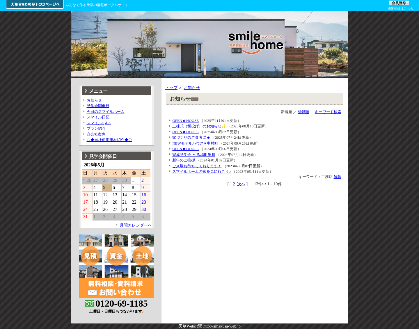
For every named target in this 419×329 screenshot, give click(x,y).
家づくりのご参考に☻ (191, 137)
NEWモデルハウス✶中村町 (195, 143)
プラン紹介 (96, 128)
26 (88, 180)
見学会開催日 (98, 106)
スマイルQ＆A (99, 123)
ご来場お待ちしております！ (196, 166)
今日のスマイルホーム (106, 111)
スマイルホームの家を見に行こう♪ (201, 171)
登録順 (303, 112)
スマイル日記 (98, 117)
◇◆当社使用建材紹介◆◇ (109, 140)
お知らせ (192, 87)
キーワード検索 (328, 112)
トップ (171, 87)
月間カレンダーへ (136, 225)
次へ (241, 184)
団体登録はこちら (400, 8)
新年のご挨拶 (183, 160)
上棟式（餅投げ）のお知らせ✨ (199, 126)
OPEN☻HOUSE (185, 120)
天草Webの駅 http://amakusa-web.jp (209, 326)
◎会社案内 (96, 134)
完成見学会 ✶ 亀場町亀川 (193, 154)
